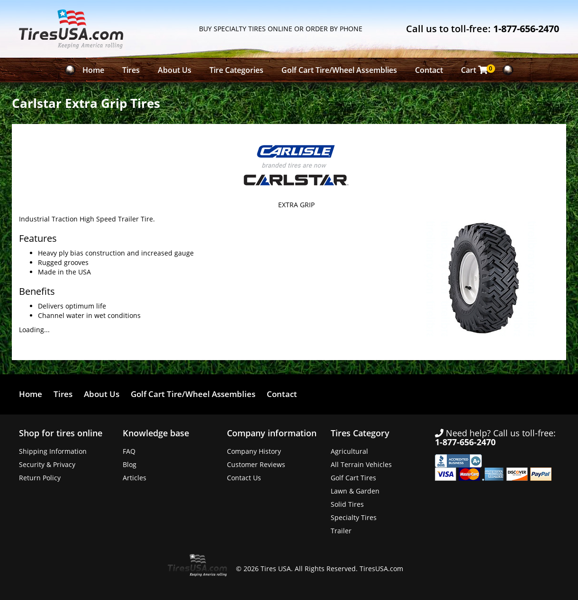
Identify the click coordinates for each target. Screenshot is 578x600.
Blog (129, 464)
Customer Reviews (256, 464)
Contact (429, 70)
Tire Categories (236, 70)
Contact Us (244, 477)
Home (93, 70)
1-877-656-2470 (526, 28)
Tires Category (360, 433)
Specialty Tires (354, 517)
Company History (254, 451)
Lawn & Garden (355, 490)
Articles (134, 477)
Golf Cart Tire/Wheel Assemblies (339, 70)
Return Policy (40, 477)
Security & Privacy (47, 464)
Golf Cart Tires (353, 477)
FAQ (129, 451)
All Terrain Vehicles (361, 464)
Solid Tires (347, 504)
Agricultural (349, 451)
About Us (174, 70)
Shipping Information (53, 451)
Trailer (341, 530)
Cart (477, 69)
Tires (131, 70)
